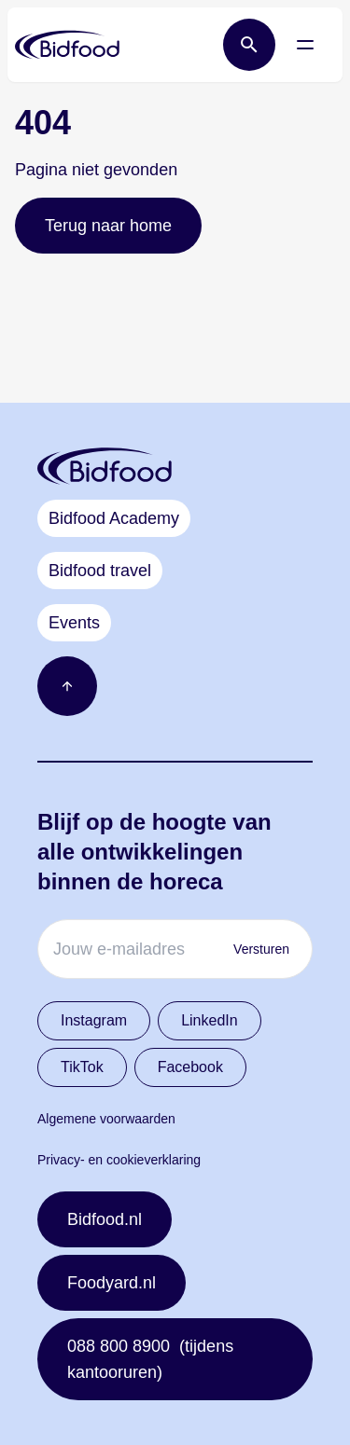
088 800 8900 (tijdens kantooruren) (150, 1359)
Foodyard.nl (111, 1282)
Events (74, 622)
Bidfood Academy (114, 518)
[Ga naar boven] (67, 686)
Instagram (94, 1020)
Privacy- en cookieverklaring (119, 1159)
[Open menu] (305, 45)
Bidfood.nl (104, 1219)
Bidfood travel (100, 570)
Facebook (190, 1067)
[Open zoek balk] (249, 45)
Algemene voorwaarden (106, 1118)
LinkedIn (209, 1020)
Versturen (261, 949)
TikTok (82, 1067)
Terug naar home (108, 225)
